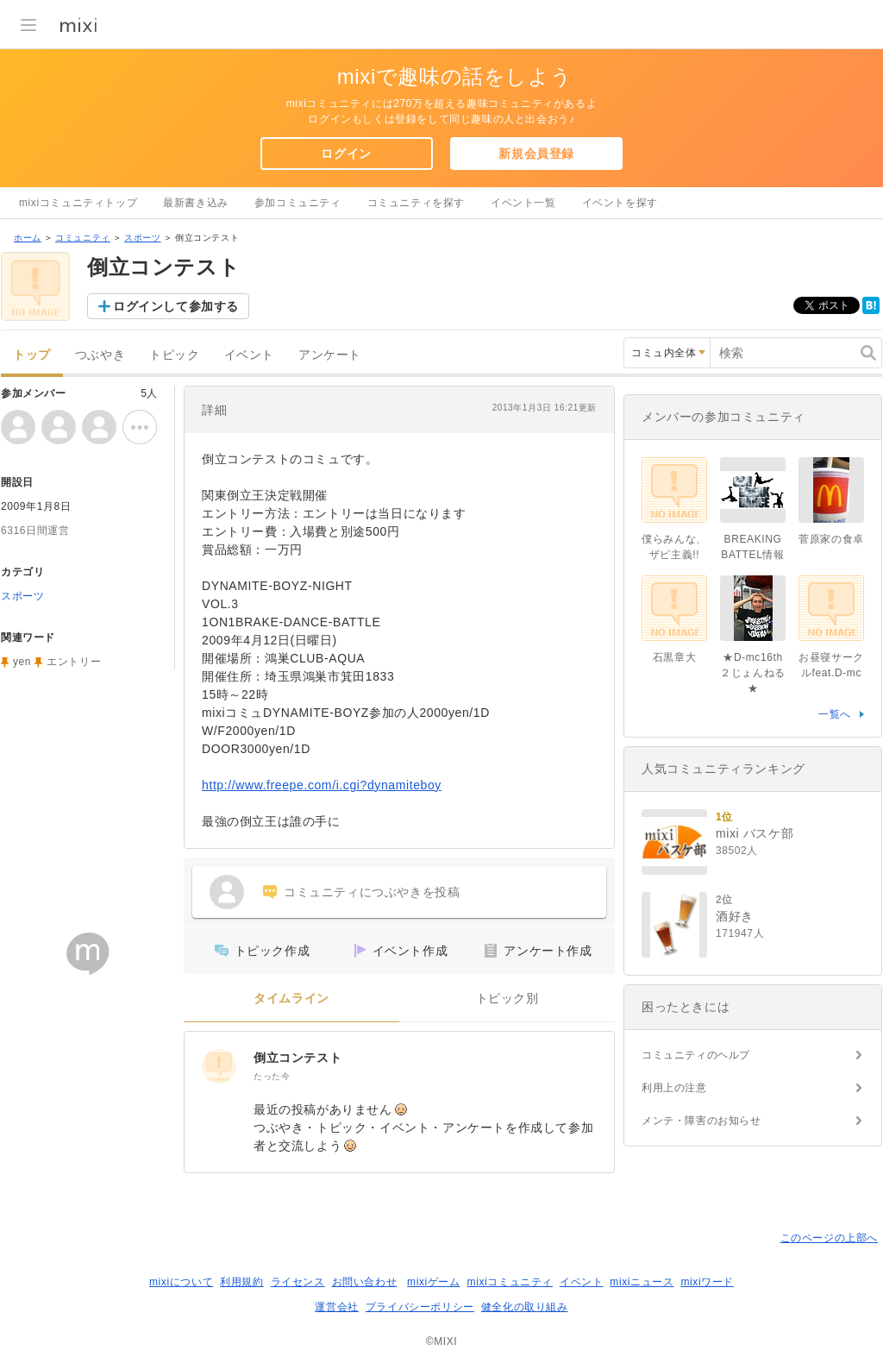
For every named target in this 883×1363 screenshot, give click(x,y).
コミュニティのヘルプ (696, 1055)
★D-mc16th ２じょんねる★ (753, 672)
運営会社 (336, 1307)
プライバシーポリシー (420, 1307)
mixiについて (181, 1282)
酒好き (735, 916)
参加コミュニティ (297, 203)
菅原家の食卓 (831, 539)
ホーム (27, 237)
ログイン (346, 153)
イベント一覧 (523, 203)
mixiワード (707, 1282)
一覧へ (834, 714)
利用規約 (241, 1282)
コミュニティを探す (416, 203)
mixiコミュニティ (510, 1282)
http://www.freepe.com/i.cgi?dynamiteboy (322, 785)
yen (22, 662)
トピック (174, 355)
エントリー (74, 662)
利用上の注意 (674, 1088)
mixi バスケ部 (754, 833)
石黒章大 (674, 657)
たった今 (272, 1076)
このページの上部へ (829, 1238)
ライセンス (298, 1282)
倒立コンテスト (297, 1058)
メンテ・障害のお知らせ (701, 1121)
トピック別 (507, 998)
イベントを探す (620, 203)
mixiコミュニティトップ (78, 203)
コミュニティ (82, 237)
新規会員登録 (536, 153)
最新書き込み (196, 203)
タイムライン (291, 998)
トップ (32, 355)
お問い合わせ (365, 1282)
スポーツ (142, 237)
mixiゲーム (433, 1282)
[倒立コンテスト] (219, 1066)
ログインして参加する (176, 306)
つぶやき (100, 355)
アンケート (329, 355)
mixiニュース (641, 1282)
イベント (249, 355)
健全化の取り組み (524, 1307)
